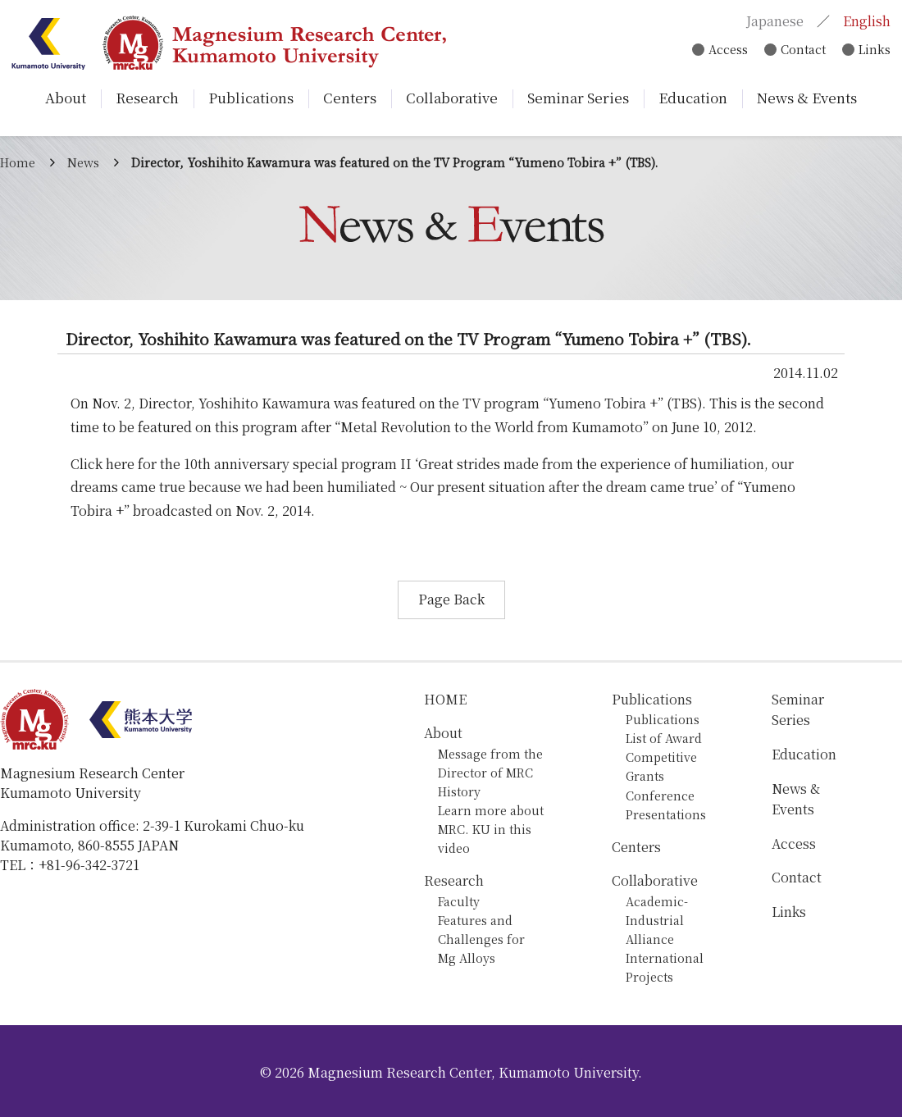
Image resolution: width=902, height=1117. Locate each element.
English (866, 21)
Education (804, 754)
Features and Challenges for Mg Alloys (481, 938)
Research (454, 880)
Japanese (774, 21)
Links (874, 49)
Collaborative (655, 880)
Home (17, 162)
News (83, 162)
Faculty (459, 901)
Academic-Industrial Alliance (657, 919)
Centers (636, 846)
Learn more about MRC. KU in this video (491, 828)
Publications (652, 699)
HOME (445, 699)
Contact (799, 49)
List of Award (664, 737)
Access (722, 49)
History (459, 791)
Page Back (451, 599)
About (443, 732)
